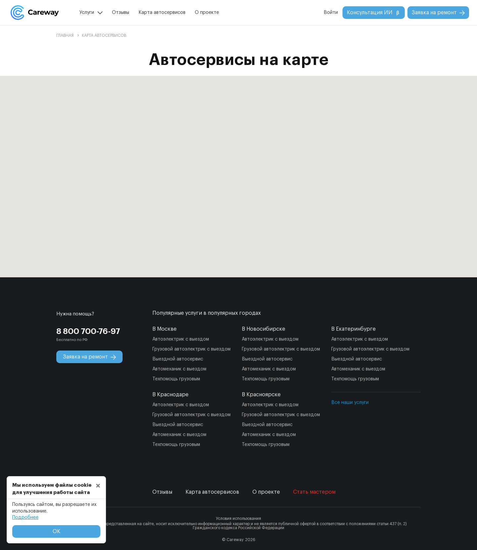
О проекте (207, 12)
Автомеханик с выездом (179, 369)
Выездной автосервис (177, 359)
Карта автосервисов (162, 12)
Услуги (87, 12)
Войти (331, 12)
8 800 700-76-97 (88, 331)
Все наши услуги (350, 402)
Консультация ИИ (373, 13)
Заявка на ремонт (438, 13)
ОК (56, 531)
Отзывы (120, 12)
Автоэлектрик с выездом (180, 339)
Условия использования (238, 519)
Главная (65, 35)
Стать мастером (314, 492)
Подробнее (25, 517)
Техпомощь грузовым (176, 379)
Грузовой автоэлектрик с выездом (191, 349)
